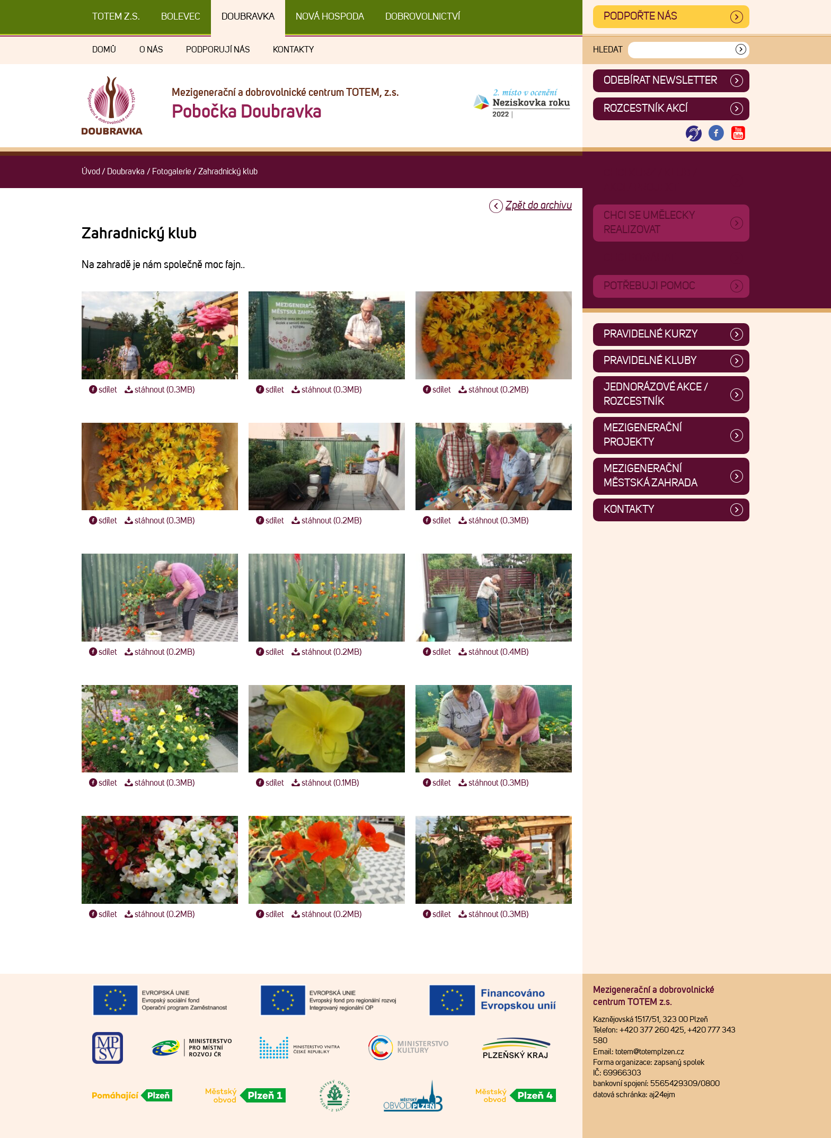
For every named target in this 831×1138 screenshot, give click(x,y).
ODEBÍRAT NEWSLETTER (660, 80)
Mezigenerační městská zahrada (650, 476)
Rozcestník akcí (646, 108)
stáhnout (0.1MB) (323, 783)
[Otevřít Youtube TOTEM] (738, 134)
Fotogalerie (171, 171)
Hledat (608, 50)
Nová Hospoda (330, 17)
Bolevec (180, 17)
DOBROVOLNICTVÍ (422, 17)
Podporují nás (218, 50)
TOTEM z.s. (116, 17)
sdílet (102, 390)
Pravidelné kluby (650, 360)
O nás (151, 50)
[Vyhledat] (740, 50)
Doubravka (248, 17)
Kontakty (293, 50)
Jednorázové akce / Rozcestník (656, 394)
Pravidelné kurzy (651, 334)
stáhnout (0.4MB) (492, 652)
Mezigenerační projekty (643, 435)
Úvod (91, 171)
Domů (104, 50)
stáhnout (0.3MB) (158, 390)
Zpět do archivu (539, 205)
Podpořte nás (640, 16)
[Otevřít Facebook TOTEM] (716, 134)
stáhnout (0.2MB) (492, 390)
